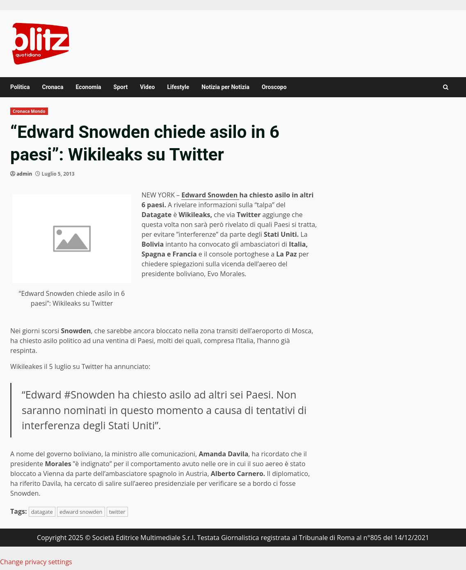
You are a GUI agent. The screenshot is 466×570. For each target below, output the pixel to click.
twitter (117, 511)
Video (147, 87)
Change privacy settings (36, 561)
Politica (20, 87)
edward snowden (80, 511)
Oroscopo (274, 87)
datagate (42, 511)
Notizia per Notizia (225, 87)
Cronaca (52, 87)
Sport (121, 87)
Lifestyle (178, 87)
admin (24, 173)
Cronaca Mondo (29, 111)
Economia (88, 87)
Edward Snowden (210, 194)
